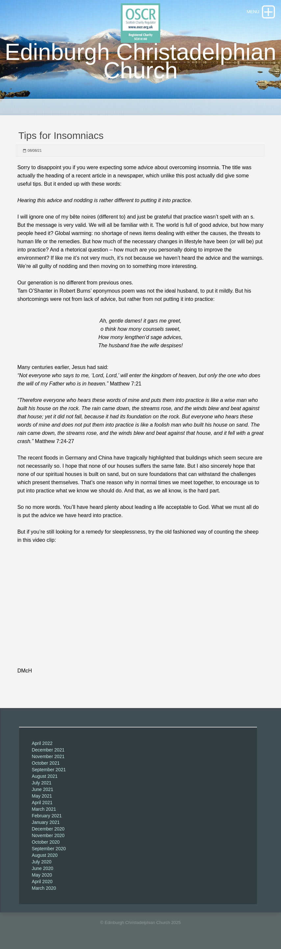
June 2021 (42, 789)
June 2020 (42, 868)
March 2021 (44, 809)
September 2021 (49, 769)
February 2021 (47, 815)
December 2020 (48, 828)
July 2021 (41, 782)
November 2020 (48, 835)
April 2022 (42, 743)
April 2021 (42, 802)
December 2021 (48, 749)
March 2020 (44, 888)
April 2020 (42, 881)
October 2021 (46, 763)
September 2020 (49, 848)
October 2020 (46, 842)
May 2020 (42, 875)
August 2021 (45, 776)
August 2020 (45, 855)
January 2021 (46, 822)
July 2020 (41, 861)
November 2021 (48, 756)
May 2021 (42, 796)
